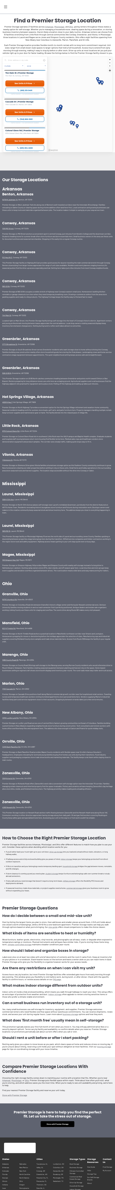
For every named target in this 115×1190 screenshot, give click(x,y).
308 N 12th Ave (8, 460)
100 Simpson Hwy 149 (10, 521)
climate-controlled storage (20, 905)
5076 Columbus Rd (9, 560)
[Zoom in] (110, 59)
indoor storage (66, 820)
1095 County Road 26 (10, 621)
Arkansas (49, 26)
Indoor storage (55, 955)
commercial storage (74, 849)
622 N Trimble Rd (8, 589)
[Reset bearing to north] (110, 66)
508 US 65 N (6, 334)
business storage (70, 975)
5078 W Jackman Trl (10, 160)
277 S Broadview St (9, 305)
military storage (69, 841)
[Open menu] (5, 7)
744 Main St (6, 276)
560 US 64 (6, 247)
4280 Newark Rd (8, 768)
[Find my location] (110, 70)
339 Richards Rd (8, 739)
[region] (80, 85)
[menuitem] (10, 1124)
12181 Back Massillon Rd (11, 707)
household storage (70, 827)
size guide (53, 887)
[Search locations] (23, 60)
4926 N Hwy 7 (7, 363)
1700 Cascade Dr (8, 649)
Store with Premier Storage (14, 1056)
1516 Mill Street (8, 189)
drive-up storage (56, 812)
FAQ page (57, 940)
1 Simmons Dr (7, 421)
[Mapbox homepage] (53, 111)
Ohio (71, 26)
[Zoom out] (110, 62)
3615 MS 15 (6, 492)
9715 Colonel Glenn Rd (10, 392)
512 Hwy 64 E (7, 218)
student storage (51, 834)
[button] (97, 59)
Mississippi (59, 26)
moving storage (104, 1007)
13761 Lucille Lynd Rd (10, 678)
